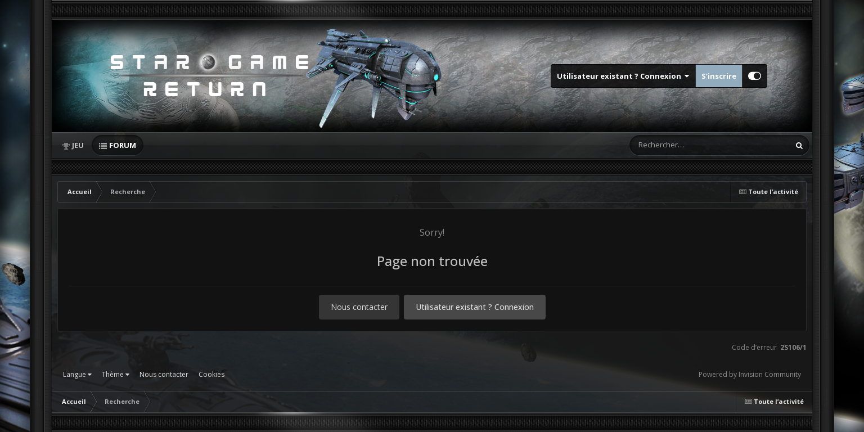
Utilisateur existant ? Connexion (623, 76)
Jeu (78, 145)
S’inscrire (718, 76)
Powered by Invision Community (750, 374)
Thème (115, 374)
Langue (77, 374)
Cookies (211, 374)
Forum (122, 145)
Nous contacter (359, 307)
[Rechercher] (677, 145)
